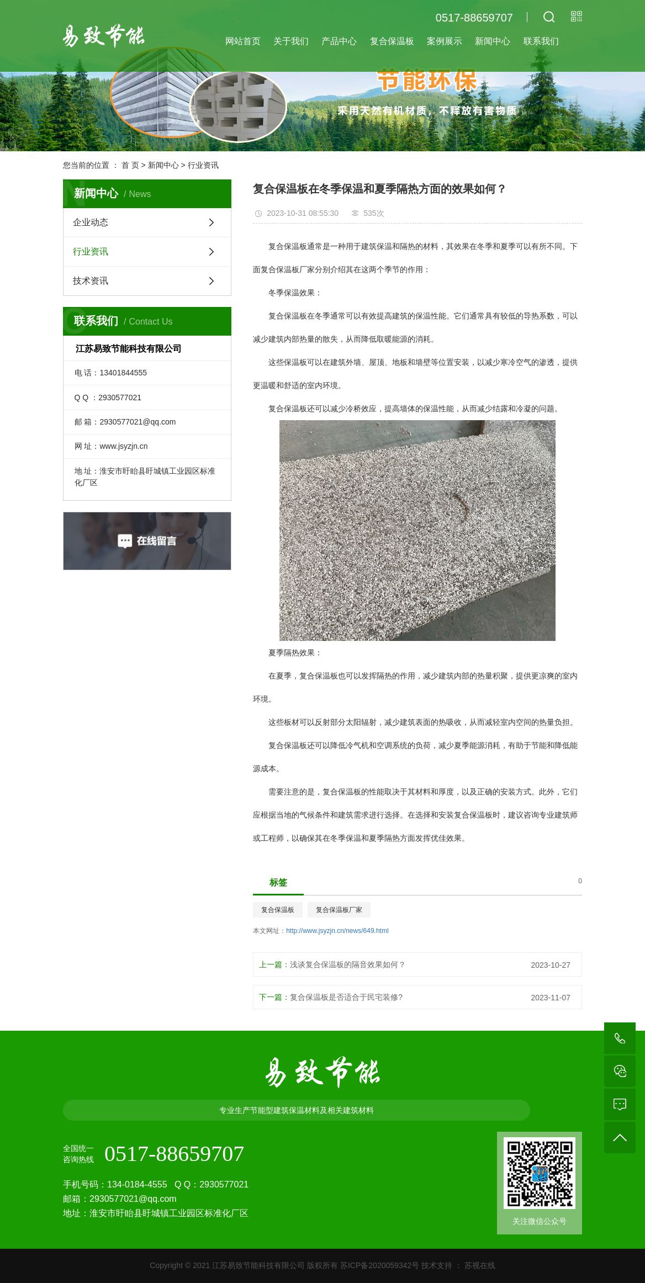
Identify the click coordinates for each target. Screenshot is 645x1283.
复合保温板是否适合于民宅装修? (346, 997)
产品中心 (339, 41)
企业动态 (90, 222)
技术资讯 (90, 280)
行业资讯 (203, 165)
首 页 (130, 165)
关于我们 (291, 41)
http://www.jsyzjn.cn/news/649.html (337, 931)
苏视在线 (478, 1265)
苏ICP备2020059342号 (379, 1265)
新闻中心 (492, 41)
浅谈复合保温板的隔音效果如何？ (348, 964)
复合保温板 (392, 41)
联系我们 (541, 41)
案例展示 (444, 41)
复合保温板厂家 (339, 910)
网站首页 (243, 41)
